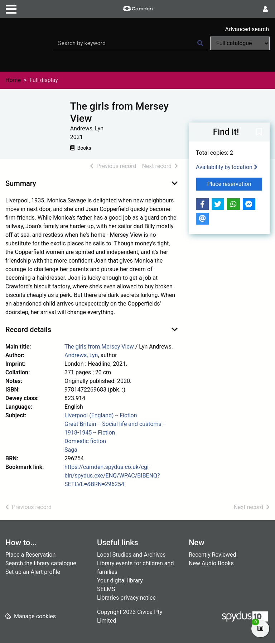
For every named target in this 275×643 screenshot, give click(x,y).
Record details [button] (28, 329)
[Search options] (240, 43)
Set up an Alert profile (32, 571)
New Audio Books (211, 563)
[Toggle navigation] (11, 8)
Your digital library (120, 580)
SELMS (106, 589)
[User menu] (265, 9)
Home (13, 80)
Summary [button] (20, 183)
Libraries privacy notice (126, 597)
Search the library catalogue (40, 563)
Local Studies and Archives (131, 554)
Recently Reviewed (212, 554)
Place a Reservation (30, 554)
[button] (259, 132)
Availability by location (226, 167)
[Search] (200, 43)
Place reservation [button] (235, 183)
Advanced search (247, 29)
